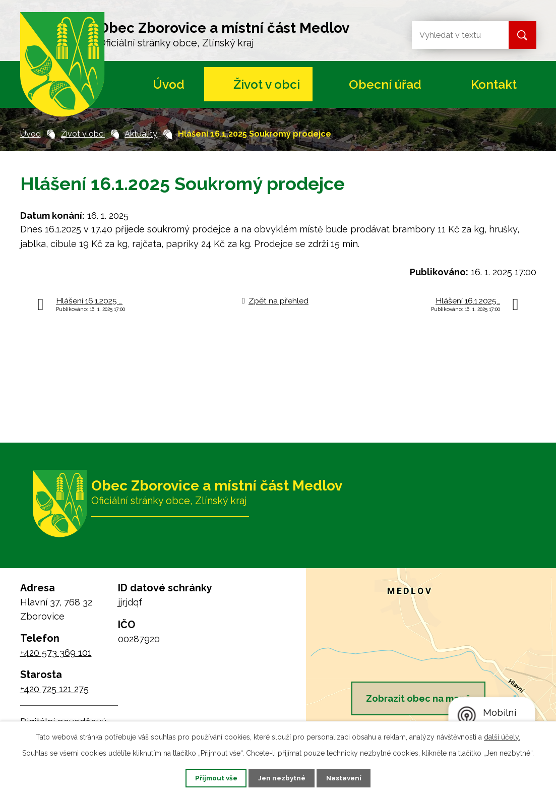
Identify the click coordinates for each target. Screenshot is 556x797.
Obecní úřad (385, 84)
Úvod (168, 84)
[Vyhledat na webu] (452, 35)
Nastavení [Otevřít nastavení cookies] (350, 777)
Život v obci (266, 84)
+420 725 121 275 (54, 689)
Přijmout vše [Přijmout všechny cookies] (210, 777)
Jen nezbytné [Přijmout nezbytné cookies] (281, 777)
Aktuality (141, 134)
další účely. (502, 736)
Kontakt (494, 84)
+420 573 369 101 (56, 652)
